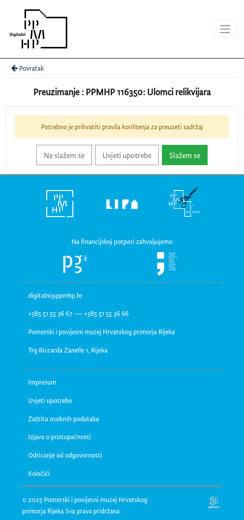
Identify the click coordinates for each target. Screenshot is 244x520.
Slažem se (184, 155)
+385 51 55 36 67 (50, 313)
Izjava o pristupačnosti (59, 436)
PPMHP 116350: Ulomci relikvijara (148, 92)
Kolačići (39, 473)
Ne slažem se (64, 155)
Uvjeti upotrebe (126, 155)
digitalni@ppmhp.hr (55, 295)
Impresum (42, 382)
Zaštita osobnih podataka (63, 418)
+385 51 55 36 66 (106, 313)
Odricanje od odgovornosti (65, 455)
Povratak (26, 68)
